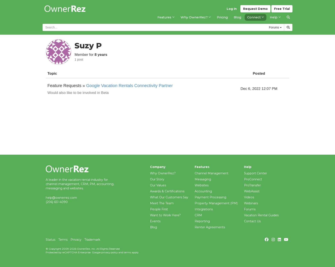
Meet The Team (162, 203)
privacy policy (109, 252)
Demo (255, 9)
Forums (250, 209)
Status (50, 240)
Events (155, 221)
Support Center (255, 173)
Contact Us (252, 221)
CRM (198, 215)
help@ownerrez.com (61, 198)
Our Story (157, 179)
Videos (249, 197)
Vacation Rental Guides (261, 215)
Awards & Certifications (167, 191)
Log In (232, 9)
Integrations (204, 209)
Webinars (251, 203)
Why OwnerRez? (163, 173)
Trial (282, 9)
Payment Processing (210, 197)
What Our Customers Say (169, 197)
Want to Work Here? (165, 215)
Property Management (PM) (216, 203)
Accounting (203, 191)
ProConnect (253, 179)
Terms (63, 240)
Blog (153, 227)
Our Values (158, 185)
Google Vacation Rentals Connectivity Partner (129, 85)
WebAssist (252, 191)
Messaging (203, 179)
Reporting (202, 221)
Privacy (76, 240)
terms (127, 252)
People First (159, 209)
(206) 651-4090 (57, 202)
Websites (202, 185)
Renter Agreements (210, 227)
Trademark (92, 240)
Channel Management (211, 173)
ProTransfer (252, 185)
